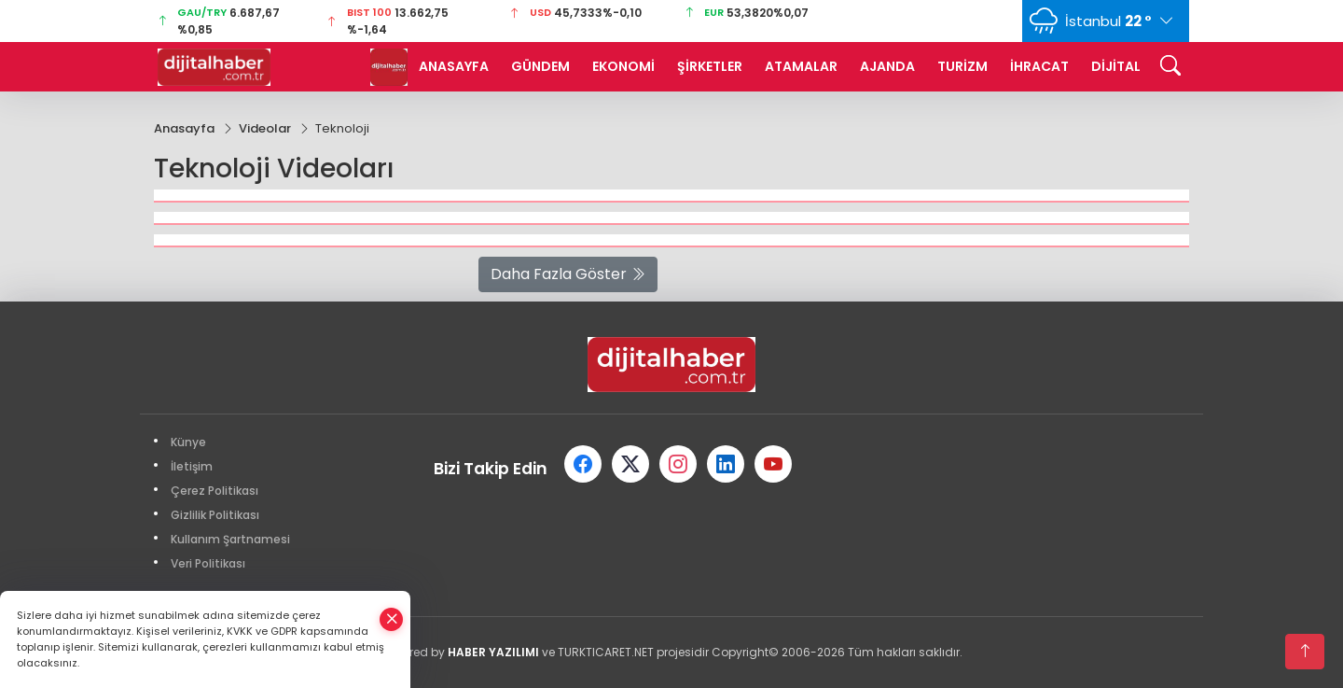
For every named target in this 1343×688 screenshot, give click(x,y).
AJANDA (887, 66)
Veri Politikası (208, 563)
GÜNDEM (540, 66)
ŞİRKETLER (709, 66)
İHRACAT (1039, 66)
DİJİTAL (1116, 66)
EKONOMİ (623, 66)
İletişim (192, 466)
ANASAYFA (454, 66)
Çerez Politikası (214, 490)
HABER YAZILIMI (493, 652)
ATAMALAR (801, 66)
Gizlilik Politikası (215, 515)
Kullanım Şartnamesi (230, 539)
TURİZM (962, 66)
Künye (188, 442)
